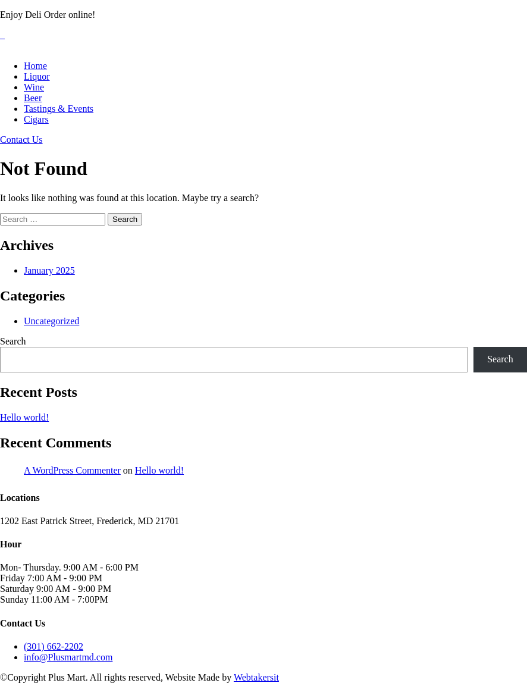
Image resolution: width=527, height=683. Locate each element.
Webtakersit (256, 677)
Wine (34, 87)
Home (35, 66)
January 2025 (49, 270)
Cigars (36, 119)
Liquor (37, 76)
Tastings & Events (58, 109)
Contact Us (21, 139)
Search (13, 341)
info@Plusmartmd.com (68, 657)
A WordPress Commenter (72, 470)
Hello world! (24, 417)
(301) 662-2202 (53, 646)
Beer (33, 98)
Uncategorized (51, 321)
